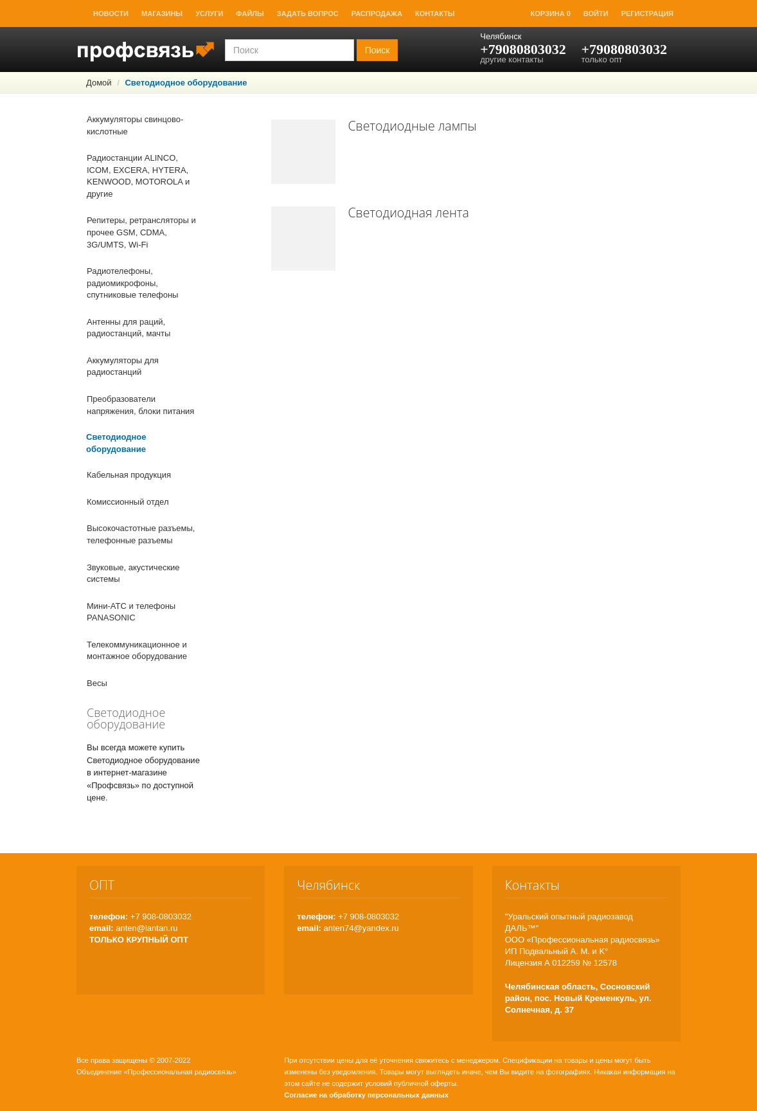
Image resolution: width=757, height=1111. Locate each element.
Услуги (209, 13)
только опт (601, 59)
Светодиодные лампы (412, 125)
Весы (97, 683)
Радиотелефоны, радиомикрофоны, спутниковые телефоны (132, 283)
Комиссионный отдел (128, 502)
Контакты (435, 13)
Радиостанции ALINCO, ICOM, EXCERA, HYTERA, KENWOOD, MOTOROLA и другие (138, 176)
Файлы (249, 13)
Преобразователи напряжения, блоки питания (140, 405)
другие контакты (511, 59)
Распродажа (377, 13)
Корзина (551, 13)
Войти (596, 13)
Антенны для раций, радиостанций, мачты (128, 328)
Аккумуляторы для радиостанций (123, 366)
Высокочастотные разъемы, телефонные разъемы (141, 534)
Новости (111, 13)
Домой (99, 82)
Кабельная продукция (129, 475)
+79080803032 (523, 49)
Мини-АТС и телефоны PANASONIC (131, 612)
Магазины (162, 13)
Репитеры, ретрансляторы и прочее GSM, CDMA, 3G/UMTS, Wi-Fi (141, 232)
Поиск (377, 50)
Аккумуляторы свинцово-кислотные (135, 125)
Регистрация (647, 13)
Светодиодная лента (408, 212)
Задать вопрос (308, 13)
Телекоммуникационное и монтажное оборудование (137, 651)
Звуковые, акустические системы (133, 573)
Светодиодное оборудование (116, 443)
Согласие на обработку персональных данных (366, 1095)
